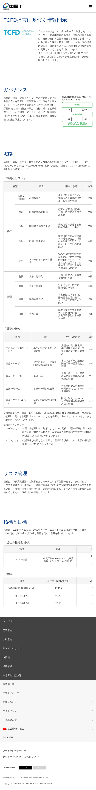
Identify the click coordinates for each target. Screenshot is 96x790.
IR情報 (6, 657)
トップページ (10, 621)
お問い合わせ (10, 702)
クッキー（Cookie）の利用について (21, 756)
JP (25, 767)
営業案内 (7, 630)
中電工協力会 (10, 719)
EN (39, 767)
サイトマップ (10, 710)
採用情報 (7, 666)
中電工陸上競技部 (12, 675)
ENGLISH (8, 737)
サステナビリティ (12, 648)
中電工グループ (11, 693)
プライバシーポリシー (14, 750)
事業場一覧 (8, 684)
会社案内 (7, 639)
